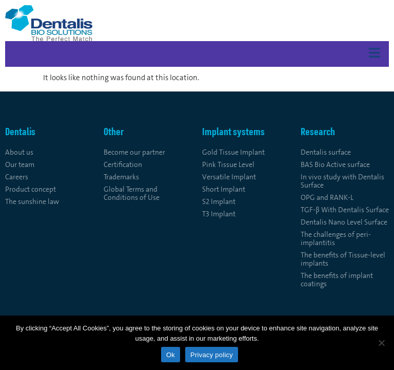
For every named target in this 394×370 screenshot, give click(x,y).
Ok (170, 355)
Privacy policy (211, 355)
